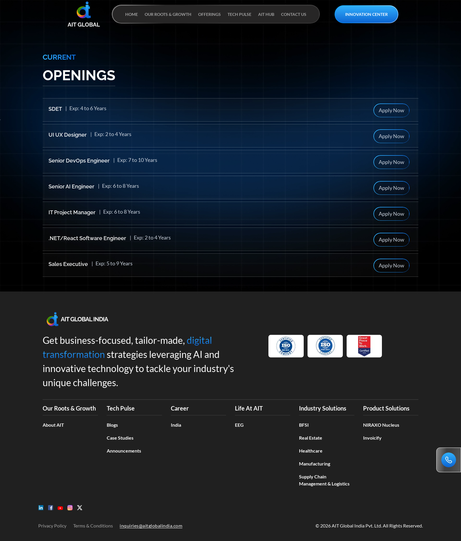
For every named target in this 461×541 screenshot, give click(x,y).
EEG (239, 425)
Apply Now (391, 110)
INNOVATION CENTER (366, 14)
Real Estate (310, 437)
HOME (131, 14)
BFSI (304, 425)
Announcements (124, 450)
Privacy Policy (52, 525)
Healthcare (311, 450)
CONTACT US (293, 14)
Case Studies (120, 437)
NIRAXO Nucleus (381, 425)
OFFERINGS (209, 14)
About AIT (53, 425)
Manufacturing (314, 463)
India (176, 425)
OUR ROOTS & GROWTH (168, 14)
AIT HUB (266, 14)
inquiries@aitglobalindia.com (151, 525)
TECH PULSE (239, 14)
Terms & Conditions (93, 525)
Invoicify (372, 437)
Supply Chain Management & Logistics (324, 480)
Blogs (112, 425)
